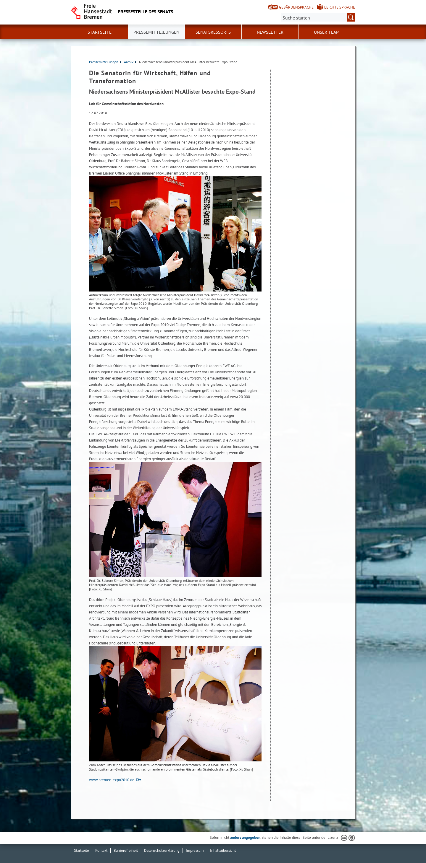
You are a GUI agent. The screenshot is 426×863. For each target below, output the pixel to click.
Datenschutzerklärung (162, 850)
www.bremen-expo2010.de (111, 779)
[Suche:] (318, 17)
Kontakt (101, 850)
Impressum (195, 850)
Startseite (100, 32)
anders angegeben (245, 837)
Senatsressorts (213, 32)
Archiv (130, 62)
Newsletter (270, 32)
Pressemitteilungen (105, 62)
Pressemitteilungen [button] (156, 32)
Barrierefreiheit (126, 850)
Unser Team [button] (327, 32)
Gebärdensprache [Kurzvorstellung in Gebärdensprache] (296, 7)
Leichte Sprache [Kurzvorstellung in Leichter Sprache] (339, 7)
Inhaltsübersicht (223, 850)
